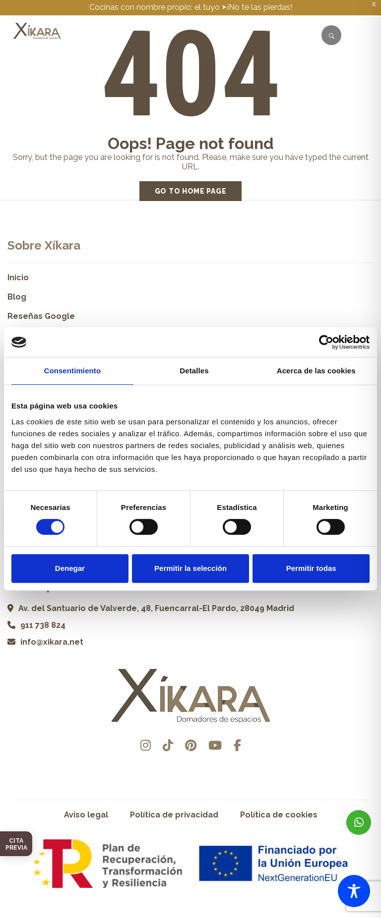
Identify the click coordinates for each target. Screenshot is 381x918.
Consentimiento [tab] (72, 370)
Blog (16, 297)
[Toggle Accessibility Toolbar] (354, 891)
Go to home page (191, 191)
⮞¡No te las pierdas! (257, 7)
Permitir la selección (190, 568)
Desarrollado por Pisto (190, 914)
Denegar (70, 568)
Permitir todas (311, 568)
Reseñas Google (41, 316)
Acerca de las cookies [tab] (316, 370)
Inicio (18, 277)
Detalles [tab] (194, 370)
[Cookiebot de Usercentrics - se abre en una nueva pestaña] (326, 342)
